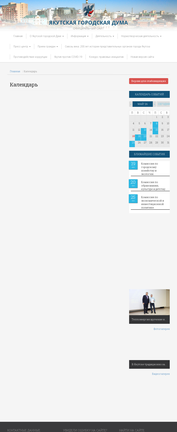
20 (145, 136)
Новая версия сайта (142, 56)
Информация (79, 36)
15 (157, 129)
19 (139, 136)
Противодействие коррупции (30, 56)
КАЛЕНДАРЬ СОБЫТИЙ (149, 94)
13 (145, 129)
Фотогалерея (162, 329)
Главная (18, 36)
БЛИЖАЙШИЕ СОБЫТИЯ (149, 154)
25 (133, 142)
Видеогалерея (161, 373)
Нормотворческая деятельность (141, 36)
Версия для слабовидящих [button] (148, 81)
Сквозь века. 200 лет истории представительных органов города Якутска (107, 46)
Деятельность (105, 36)
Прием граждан (48, 46)
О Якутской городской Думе (47, 36)
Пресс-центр (22, 46)
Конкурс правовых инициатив (106, 56)
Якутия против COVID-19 (68, 56)
